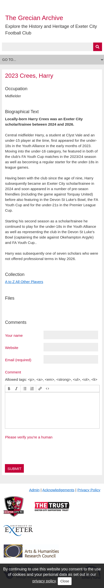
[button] (9, 389)
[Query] (52, 47)
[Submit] (97, 47)
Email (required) (18, 360)
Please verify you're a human (28, 437)
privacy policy (44, 581)
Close (64, 581)
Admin (34, 490)
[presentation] (9, 388)
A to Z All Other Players (24, 282)
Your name (14, 335)
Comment (13, 372)
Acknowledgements (58, 490)
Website (11, 347)
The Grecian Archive (34, 18)
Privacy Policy (88, 490)
